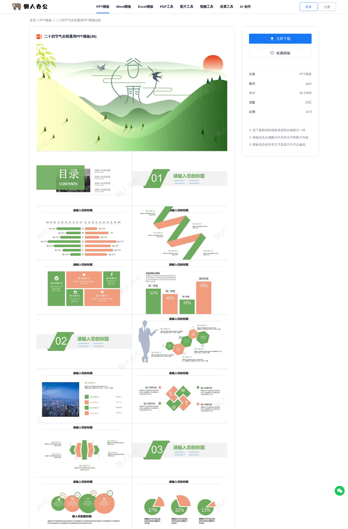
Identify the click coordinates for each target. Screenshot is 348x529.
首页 (33, 20)
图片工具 (186, 6)
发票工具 (226, 6)
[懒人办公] (29, 6)
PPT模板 (102, 6)
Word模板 (123, 6)
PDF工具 (166, 6)
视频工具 (206, 6)
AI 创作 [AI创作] (245, 6)
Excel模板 (145, 6)
